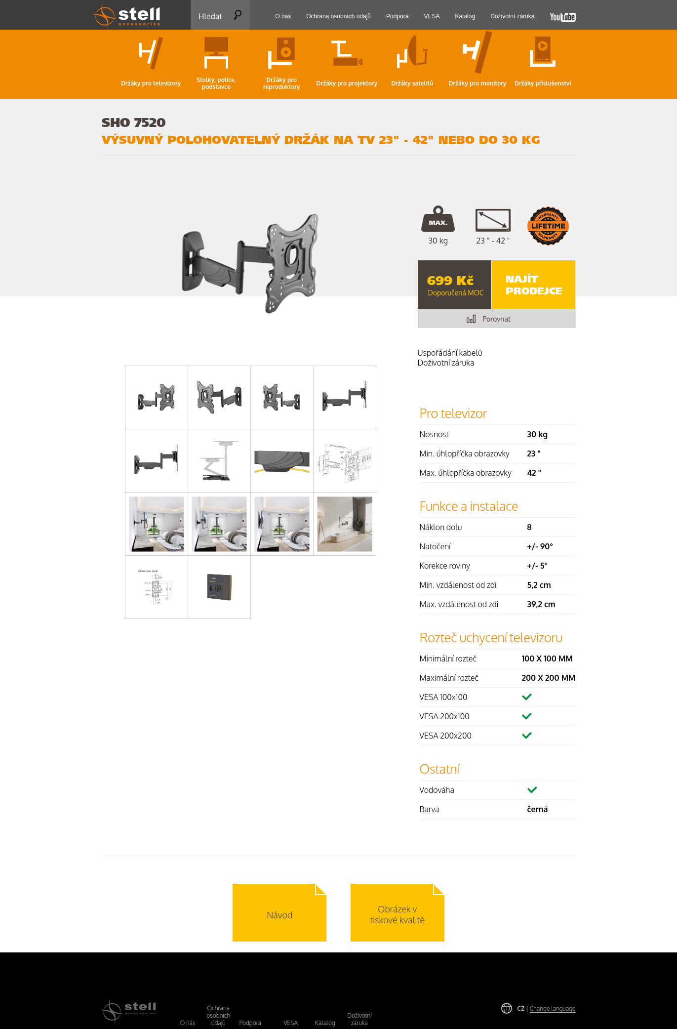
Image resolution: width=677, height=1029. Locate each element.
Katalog (325, 1023)
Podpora (250, 1023)
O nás (188, 1023)
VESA (290, 1023)
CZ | (546, 1008)
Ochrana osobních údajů (218, 1015)
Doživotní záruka (359, 1019)
